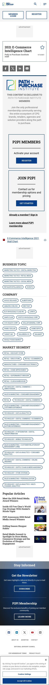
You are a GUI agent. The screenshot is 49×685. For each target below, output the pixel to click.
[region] (24, 670)
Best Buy (26, 306)
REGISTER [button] (26, 160)
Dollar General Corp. (31, 323)
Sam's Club (8, 317)
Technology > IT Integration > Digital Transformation (19, 433)
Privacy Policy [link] (34, 653)
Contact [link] (34, 640)
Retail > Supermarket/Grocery (16, 376)
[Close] (46, 660)
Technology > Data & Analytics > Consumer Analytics (21, 453)
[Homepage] (8, 4)
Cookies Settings (24, 674)
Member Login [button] (13, 15)
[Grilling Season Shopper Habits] (40, 527)
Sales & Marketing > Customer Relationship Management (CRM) (22, 446)
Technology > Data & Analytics (17, 413)
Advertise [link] (24, 640)
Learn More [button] (24, 616)
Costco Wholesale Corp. (28, 317)
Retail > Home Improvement (15, 370)
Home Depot (36, 329)
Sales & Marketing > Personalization (19, 479)
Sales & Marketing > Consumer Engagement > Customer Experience (22, 406)
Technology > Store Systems (16, 473)
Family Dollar (9, 329)
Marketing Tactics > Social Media (17, 281)
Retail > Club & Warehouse (15, 381)
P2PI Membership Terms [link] (18, 653)
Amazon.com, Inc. (11, 306)
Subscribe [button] (24, 588)
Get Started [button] (26, 203)
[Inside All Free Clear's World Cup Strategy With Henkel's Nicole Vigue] (40, 509)
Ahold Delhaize (10, 300)
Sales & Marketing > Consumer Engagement (22, 394)
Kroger (23, 329)
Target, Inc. (8, 334)
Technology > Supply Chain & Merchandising (22, 467)
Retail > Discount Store (13, 353)
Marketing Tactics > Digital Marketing (20, 270)
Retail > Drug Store (12, 359)
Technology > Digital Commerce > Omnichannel (17, 388)
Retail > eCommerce (33, 359)
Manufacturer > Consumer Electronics (20, 364)
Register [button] (36, 14)
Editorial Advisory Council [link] (24, 647)
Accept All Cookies (24, 681)
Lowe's (32, 312)
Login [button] (23, 215)
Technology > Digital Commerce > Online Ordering (20, 461)
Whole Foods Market (12, 340)
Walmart (38, 334)
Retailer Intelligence (13, 287)
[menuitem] (5, 68)
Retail (6, 400)
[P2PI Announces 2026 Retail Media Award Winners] (40, 518)
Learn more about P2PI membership (21, 224)
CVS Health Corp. (11, 323)
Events (30, 287)
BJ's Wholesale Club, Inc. (14, 312)
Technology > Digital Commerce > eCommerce (22, 419)
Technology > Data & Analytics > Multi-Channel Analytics (20, 485)
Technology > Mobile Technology (18, 439)
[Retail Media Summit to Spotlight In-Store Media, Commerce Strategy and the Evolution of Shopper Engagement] (40, 539)
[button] (45, 4)
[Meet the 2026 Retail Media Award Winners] (40, 499)
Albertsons (26, 300)
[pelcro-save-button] (41, 47)
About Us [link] (14, 640)
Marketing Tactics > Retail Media (17, 276)
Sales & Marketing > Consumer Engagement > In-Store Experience (22, 425)
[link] (5, 68)
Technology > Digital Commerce (27, 400)
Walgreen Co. (24, 334)
